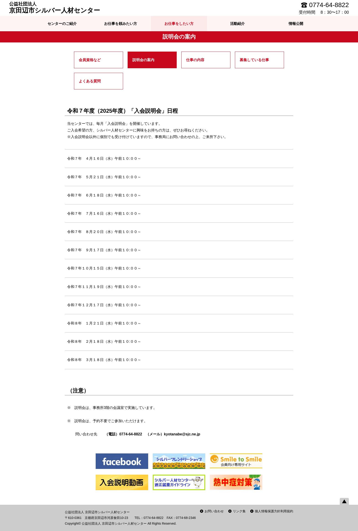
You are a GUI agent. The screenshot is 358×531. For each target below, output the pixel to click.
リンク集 (239, 511)
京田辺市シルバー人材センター (54, 7)
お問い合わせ (214, 511)
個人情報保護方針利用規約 (274, 511)
